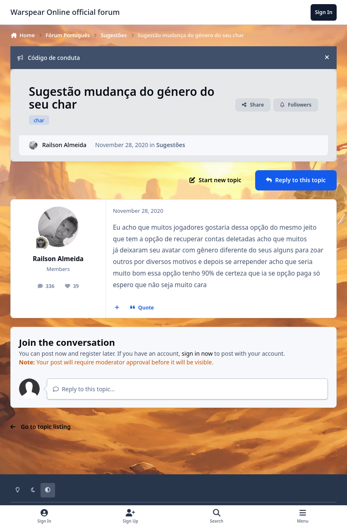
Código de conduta (48, 58)
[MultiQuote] (117, 307)
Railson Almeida (64, 145)
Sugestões (170, 145)
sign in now (197, 353)
